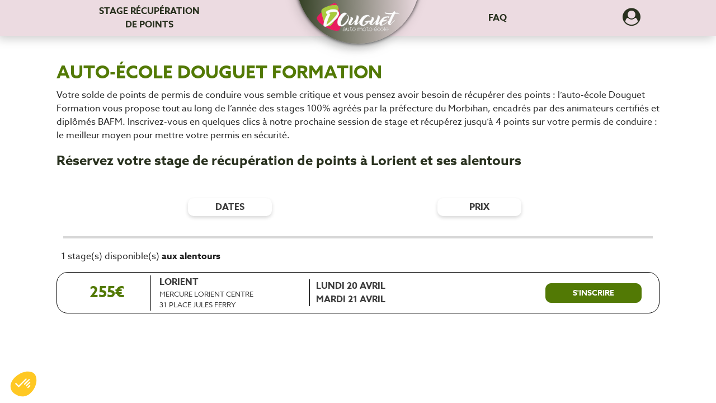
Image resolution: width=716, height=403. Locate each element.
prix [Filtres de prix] (479, 207)
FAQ (497, 18)
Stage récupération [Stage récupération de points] (149, 17)
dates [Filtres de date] (229, 207)
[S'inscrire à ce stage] (593, 293)
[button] (358, 12)
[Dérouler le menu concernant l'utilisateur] (631, 20)
